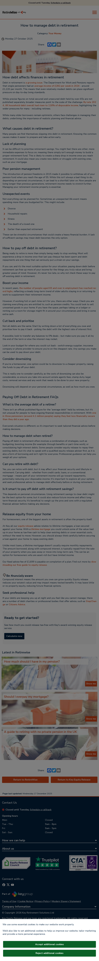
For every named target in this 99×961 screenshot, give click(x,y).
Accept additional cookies (49, 944)
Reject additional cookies (49, 953)
